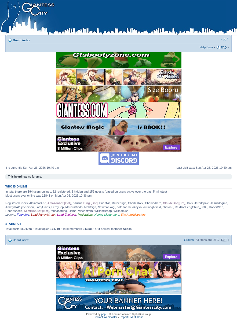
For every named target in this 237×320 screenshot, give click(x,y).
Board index (21, 40)
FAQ (224, 47)
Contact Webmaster (105, 317)
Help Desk (206, 47)
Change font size (225, 39)
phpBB (105, 314)
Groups (189, 239)
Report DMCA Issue (131, 317)
